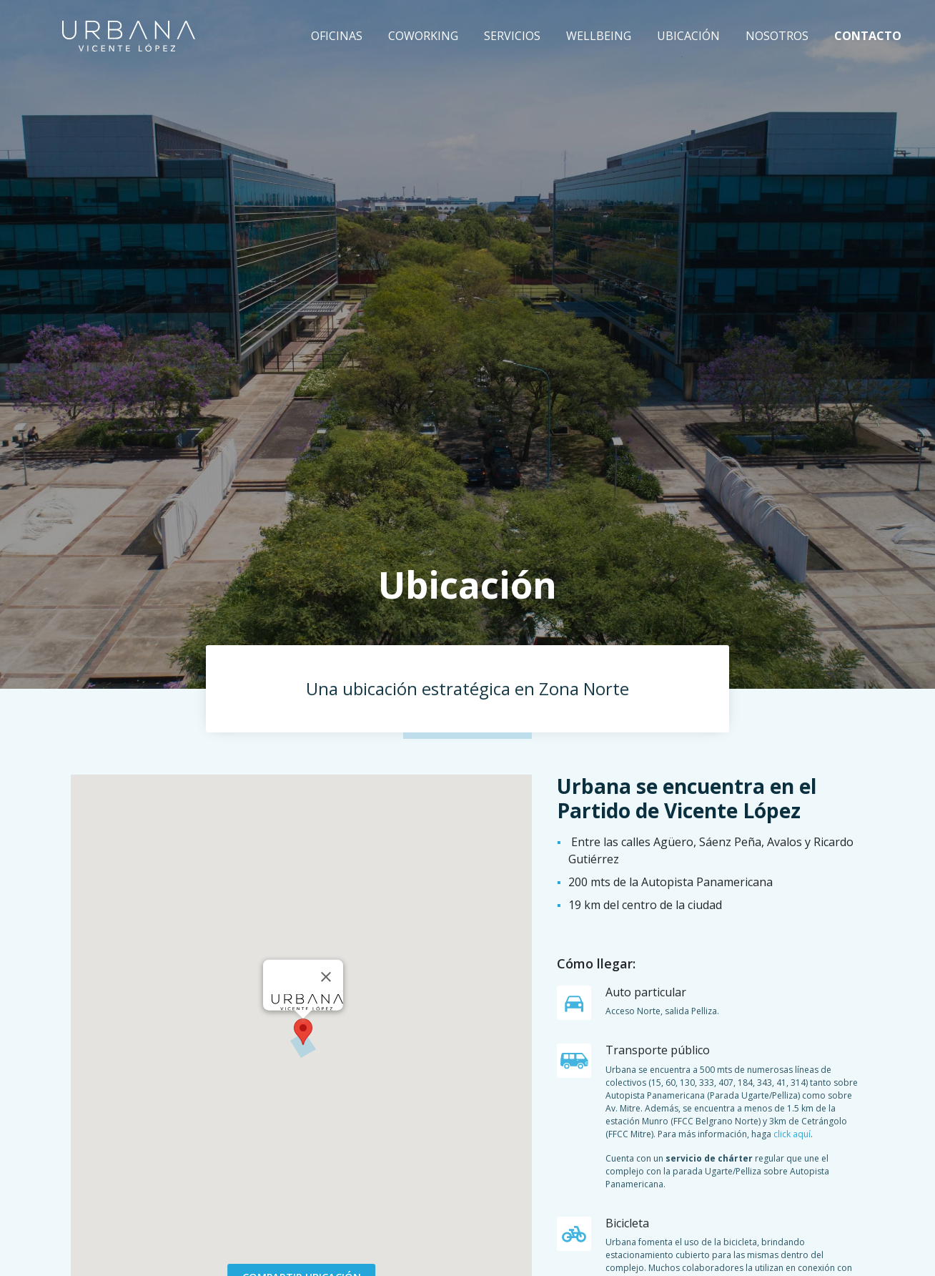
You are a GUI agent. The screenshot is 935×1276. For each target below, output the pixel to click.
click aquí (792, 1134)
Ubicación (688, 36)
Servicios (512, 36)
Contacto (867, 36)
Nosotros (777, 36)
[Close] (326, 976)
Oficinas (336, 36)
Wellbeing (598, 36)
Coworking (423, 36)
